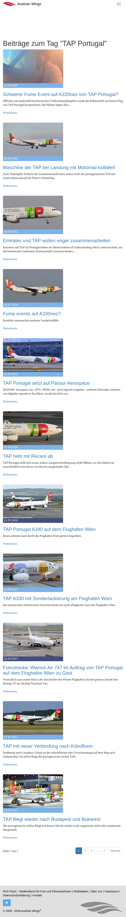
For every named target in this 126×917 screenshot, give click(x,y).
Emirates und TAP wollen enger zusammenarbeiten (57, 240)
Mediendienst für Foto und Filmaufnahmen (45, 891)
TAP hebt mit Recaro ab (28, 456)
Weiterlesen (10, 113)
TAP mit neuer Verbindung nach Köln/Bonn (48, 746)
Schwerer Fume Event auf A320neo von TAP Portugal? (60, 94)
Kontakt (37, 895)
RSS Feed (9, 891)
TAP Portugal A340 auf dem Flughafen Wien (49, 529)
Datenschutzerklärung (16, 895)
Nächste (115, 851)
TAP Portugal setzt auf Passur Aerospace (46, 383)
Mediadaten (81, 891)
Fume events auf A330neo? (32, 313)
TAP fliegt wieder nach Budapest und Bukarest (51, 819)
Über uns (96, 891)
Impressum (111, 891)
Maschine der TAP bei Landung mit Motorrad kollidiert (59, 167)
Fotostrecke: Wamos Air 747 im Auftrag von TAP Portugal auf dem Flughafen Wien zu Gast (63, 670)
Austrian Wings (22, 4)
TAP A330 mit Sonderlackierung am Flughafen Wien (57, 598)
